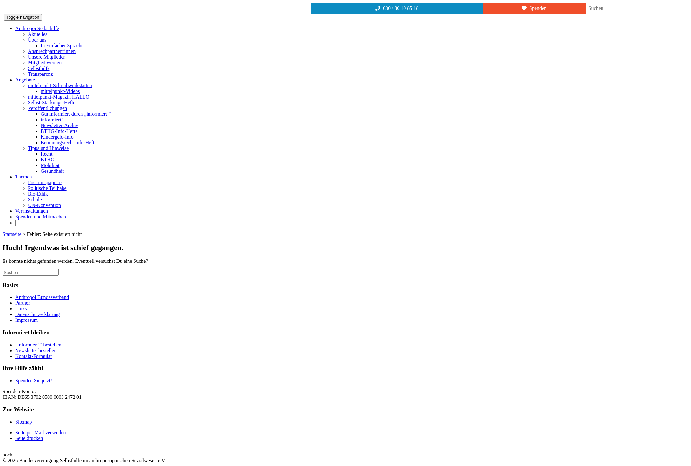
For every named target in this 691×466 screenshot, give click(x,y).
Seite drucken (29, 438)
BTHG (48, 159)
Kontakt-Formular (33, 356)
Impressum (26, 320)
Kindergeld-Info (57, 136)
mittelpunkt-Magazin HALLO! (59, 97)
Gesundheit (52, 171)
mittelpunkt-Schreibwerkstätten (60, 85)
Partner (22, 303)
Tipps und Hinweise (48, 148)
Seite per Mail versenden (40, 432)
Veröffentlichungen (47, 108)
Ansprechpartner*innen (52, 51)
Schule (35, 199)
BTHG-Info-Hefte (59, 131)
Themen (23, 176)
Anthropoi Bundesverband (42, 297)
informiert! (52, 119)
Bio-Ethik (38, 194)
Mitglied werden (45, 62)
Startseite (12, 234)
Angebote (25, 79)
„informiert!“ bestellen (38, 344)
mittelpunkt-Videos (60, 91)
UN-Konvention (44, 205)
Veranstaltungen (31, 211)
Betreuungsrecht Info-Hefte (68, 142)
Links (21, 308)
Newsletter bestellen (35, 350)
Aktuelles (37, 34)
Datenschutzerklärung (37, 314)
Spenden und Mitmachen (40, 216)
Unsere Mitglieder (46, 57)
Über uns (37, 39)
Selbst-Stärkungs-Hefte (51, 102)
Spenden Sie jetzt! (33, 380)
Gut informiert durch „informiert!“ (76, 114)
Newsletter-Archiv (59, 125)
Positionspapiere (45, 182)
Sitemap (23, 421)
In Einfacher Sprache (62, 45)
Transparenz (40, 74)
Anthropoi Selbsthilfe (37, 28)
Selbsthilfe (38, 68)
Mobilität (50, 165)
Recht (46, 154)
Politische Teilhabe (47, 188)
